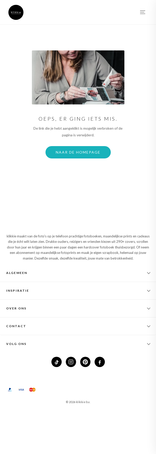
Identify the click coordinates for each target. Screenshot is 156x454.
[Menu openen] (143, 12)
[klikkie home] (16, 12)
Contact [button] (16, 326)
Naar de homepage (78, 152)
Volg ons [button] (16, 344)
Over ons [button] (16, 308)
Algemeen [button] (16, 273)
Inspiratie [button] (17, 290)
